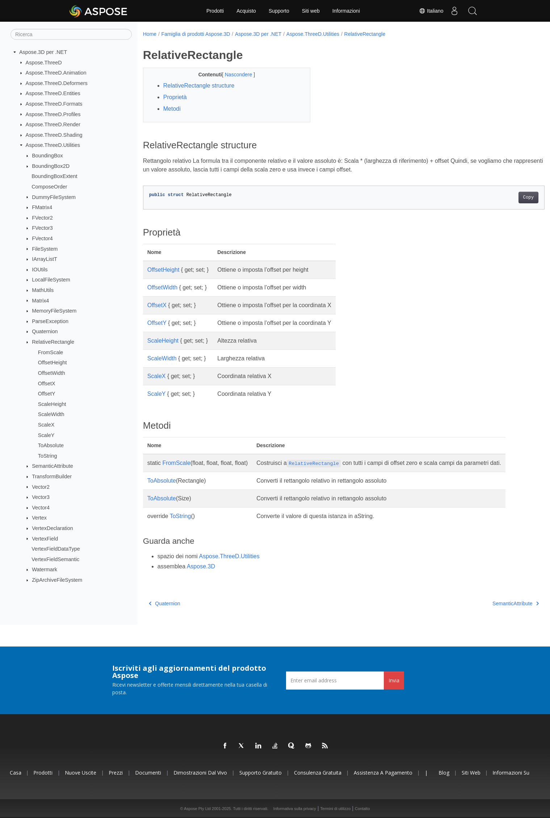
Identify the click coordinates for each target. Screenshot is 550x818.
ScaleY (46, 435)
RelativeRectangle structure (199, 85)
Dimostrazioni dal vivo (200, 772)
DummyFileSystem (54, 197)
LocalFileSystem (51, 280)
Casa (15, 772)
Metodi (172, 109)
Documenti (148, 772)
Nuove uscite (80, 772)
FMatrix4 (42, 207)
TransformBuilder (52, 476)
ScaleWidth (51, 414)
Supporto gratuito (260, 772)
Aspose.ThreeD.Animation (56, 73)
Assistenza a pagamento (383, 772)
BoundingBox (47, 155)
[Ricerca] (71, 34)
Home (149, 34)
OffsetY (46, 394)
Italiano (431, 11)
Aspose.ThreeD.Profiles (53, 114)
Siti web (311, 11)
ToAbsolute (51, 445)
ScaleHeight (52, 404)
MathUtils (43, 290)
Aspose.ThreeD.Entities (53, 93)
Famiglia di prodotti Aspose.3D (195, 34)
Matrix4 (40, 300)
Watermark (44, 569)
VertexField (45, 538)
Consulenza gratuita (317, 772)
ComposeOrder (49, 187)
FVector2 (42, 218)
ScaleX (46, 425)
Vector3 (41, 497)
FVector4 (42, 238)
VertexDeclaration (52, 528)
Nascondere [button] (233, 74)
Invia (394, 680)
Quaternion (45, 331)
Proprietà (175, 97)
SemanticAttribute (52, 466)
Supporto (279, 11)
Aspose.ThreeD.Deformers (57, 83)
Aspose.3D (201, 566)
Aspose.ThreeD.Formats (54, 104)
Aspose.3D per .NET (43, 52)
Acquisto (246, 11)
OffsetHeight (52, 362)
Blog (443, 772)
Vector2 (41, 486)
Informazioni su (510, 772)
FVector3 (42, 228)
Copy (500, 197)
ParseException (50, 321)
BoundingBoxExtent (54, 176)
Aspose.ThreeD (44, 62)
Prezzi (116, 772)
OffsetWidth (51, 373)
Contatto (362, 808)
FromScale (50, 352)
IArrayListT (44, 259)
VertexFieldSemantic (55, 559)
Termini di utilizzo (335, 808)
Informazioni (346, 11)
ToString (47, 456)
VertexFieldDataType (56, 549)
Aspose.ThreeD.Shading (54, 135)
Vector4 (41, 507)
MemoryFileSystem (54, 311)
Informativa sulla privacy (294, 808)
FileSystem (45, 248)
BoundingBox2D (51, 166)
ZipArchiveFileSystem (57, 580)
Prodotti (215, 11)
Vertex (39, 518)
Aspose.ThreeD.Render (53, 124)
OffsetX (46, 383)
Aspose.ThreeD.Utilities (53, 145)
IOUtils (39, 269)
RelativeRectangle (53, 342)
